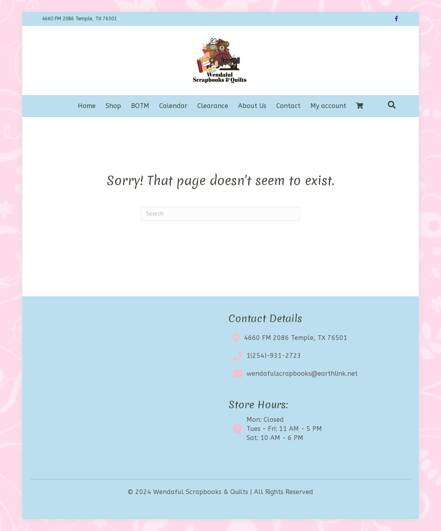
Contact (288, 106)
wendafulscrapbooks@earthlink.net (302, 373)
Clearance (212, 106)
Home (87, 106)
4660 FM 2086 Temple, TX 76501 (295, 338)
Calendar (173, 106)
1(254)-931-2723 (273, 355)
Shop (113, 106)
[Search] (392, 105)
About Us (252, 106)
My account (328, 106)
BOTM (140, 106)
